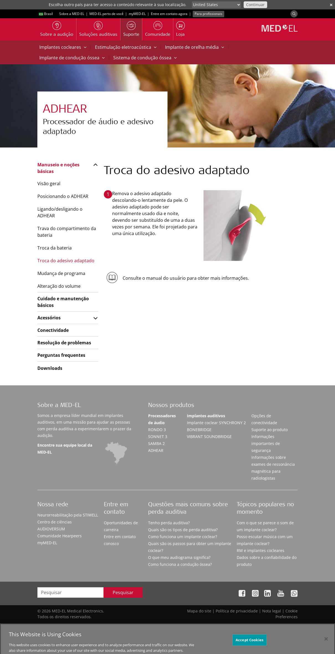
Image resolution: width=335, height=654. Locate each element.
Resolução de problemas (64, 343)
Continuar (255, 4)
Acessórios (49, 318)
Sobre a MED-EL (71, 13)
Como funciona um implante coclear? (182, 536)
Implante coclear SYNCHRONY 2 (216, 422)
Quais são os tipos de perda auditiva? (183, 529)
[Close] (326, 643)
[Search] (294, 13)
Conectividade (53, 330)
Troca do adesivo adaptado (65, 261)
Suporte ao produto (269, 429)
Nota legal (271, 611)
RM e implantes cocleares (260, 550)
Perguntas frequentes (61, 355)
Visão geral (48, 183)
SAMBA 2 (156, 443)
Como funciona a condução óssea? (180, 564)
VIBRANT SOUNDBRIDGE (209, 436)
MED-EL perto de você (106, 13)
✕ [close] (331, 4)
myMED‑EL (137, 13)
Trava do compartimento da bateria (66, 231)
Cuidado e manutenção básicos (63, 302)
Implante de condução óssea (72, 58)
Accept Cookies (249, 644)
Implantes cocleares (62, 47)
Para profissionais (208, 13)
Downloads (49, 368)
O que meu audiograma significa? (179, 557)
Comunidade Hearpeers (59, 535)
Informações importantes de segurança (265, 443)
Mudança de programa (61, 273)
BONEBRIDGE (199, 429)
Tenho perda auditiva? (169, 522)
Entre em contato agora (169, 13)
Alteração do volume (59, 286)
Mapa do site (199, 611)
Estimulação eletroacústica (125, 47)
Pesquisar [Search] (123, 592)
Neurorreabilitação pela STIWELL (67, 515)
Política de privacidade (237, 611)
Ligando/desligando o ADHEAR (60, 212)
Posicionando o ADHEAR (62, 196)
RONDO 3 (157, 429)
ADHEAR (155, 450)
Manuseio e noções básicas (58, 168)
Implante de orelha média (194, 47)
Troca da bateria (54, 248)
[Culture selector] (216, 4)
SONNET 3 (157, 436)
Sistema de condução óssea (145, 58)
